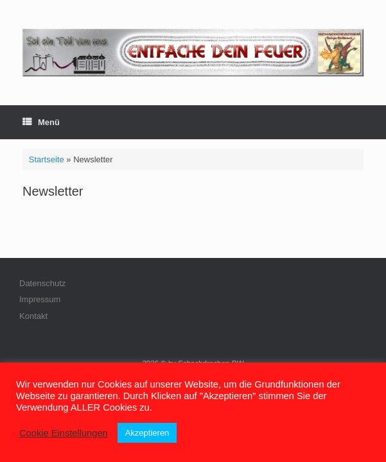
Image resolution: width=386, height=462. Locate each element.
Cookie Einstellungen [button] (63, 433)
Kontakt (33, 316)
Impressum (39, 299)
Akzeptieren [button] (147, 433)
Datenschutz (42, 283)
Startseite (46, 159)
